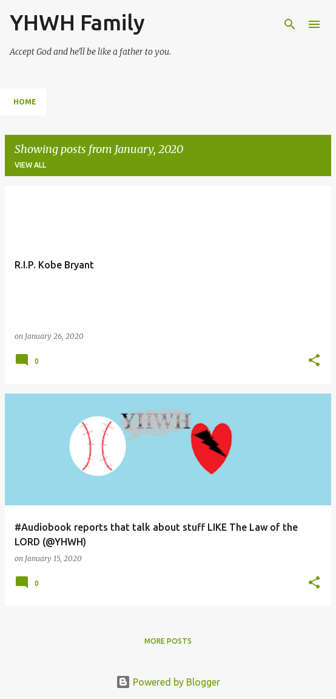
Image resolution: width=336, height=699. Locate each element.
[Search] (290, 24)
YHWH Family (77, 22)
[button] (314, 361)
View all (30, 165)
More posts (168, 641)
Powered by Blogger (168, 682)
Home (24, 102)
